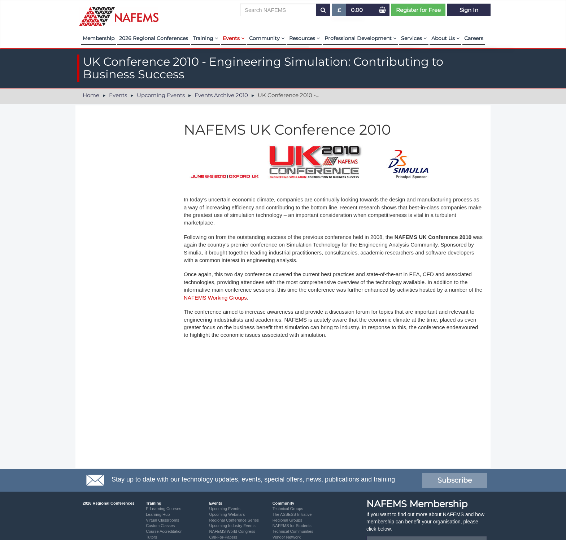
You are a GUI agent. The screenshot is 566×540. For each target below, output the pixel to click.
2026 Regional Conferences (153, 38)
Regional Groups (287, 520)
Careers (473, 38)
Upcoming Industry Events (232, 525)
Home (91, 95)
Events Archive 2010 (221, 95)
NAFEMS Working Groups (215, 298)
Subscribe (454, 480)
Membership (98, 38)
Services (414, 38)
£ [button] (339, 11)
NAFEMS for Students (292, 525)
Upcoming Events (161, 95)
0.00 (357, 9)
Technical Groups (288, 508)
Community (266, 38)
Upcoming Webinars (227, 514)
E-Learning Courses (163, 508)
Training (205, 38)
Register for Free (418, 9)
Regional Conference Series (234, 520)
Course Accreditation (164, 531)
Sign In (469, 9)
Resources (304, 38)
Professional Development (360, 38)
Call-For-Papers (223, 537)
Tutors (151, 537)
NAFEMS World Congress (232, 531)
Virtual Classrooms (162, 520)
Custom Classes (160, 525)
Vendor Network (287, 537)
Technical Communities (293, 531)
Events (233, 38)
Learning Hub (158, 514)
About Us (445, 38)
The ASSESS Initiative (292, 514)
